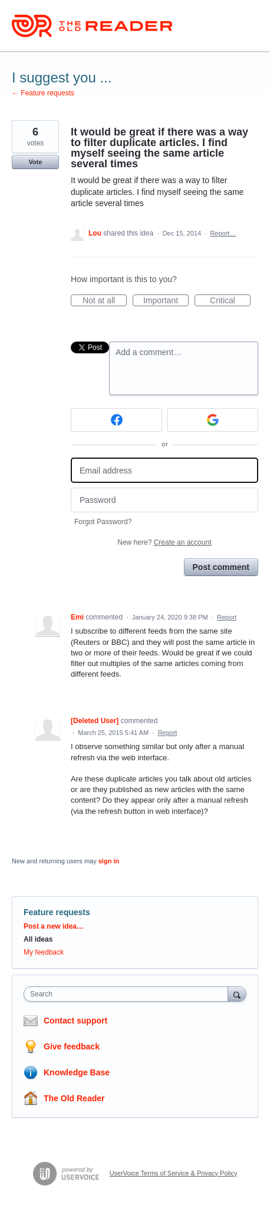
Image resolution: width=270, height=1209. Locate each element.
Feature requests (57, 912)
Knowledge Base (77, 1072)
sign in (108, 860)
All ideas (38, 939)
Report (226, 617)
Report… (223, 233)
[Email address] (164, 470)
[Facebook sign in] (116, 420)
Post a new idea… (54, 926)
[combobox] (128, 994)
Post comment (221, 567)
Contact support (75, 1020)
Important (166, 301)
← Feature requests (43, 93)
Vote (35, 161)
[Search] (237, 993)
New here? (164, 542)
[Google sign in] (212, 420)
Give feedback (72, 1046)
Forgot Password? (102, 522)
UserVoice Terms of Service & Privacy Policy (174, 1173)
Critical (230, 301)
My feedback (44, 952)
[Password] (164, 500)
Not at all (105, 301)
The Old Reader (74, 1098)
